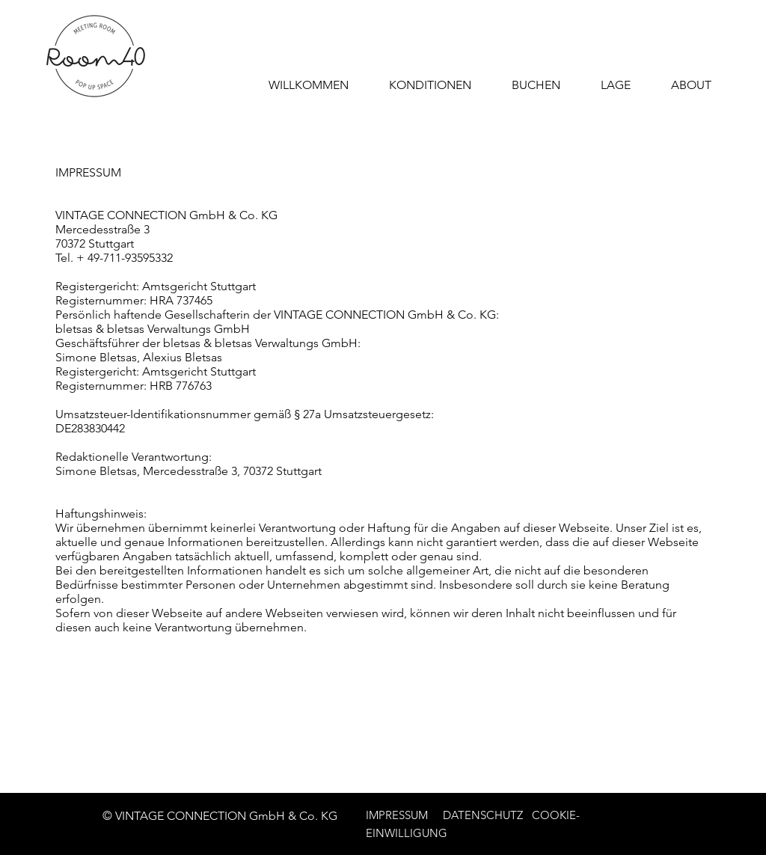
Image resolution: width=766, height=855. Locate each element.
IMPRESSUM (397, 815)
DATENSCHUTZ (484, 815)
